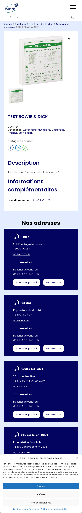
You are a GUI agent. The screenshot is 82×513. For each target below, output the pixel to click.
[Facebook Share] (11, 148)
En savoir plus (53, 282)
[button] (77, 458)
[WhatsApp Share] (25, 148)
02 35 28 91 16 (21, 320)
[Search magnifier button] (72, 17)
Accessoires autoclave (36, 129)
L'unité (37, 200)
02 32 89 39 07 (22, 386)
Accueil (8, 24)
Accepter (41, 486)
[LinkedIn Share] (18, 148)
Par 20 (46, 200)
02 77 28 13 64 (22, 452)
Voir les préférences (41, 502)
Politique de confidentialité (26, 509)
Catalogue (21, 24)
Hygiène (33, 24)
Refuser (41, 494)
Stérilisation (46, 24)
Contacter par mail (26, 282)
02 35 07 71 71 (21, 254)
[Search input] (39, 17)
